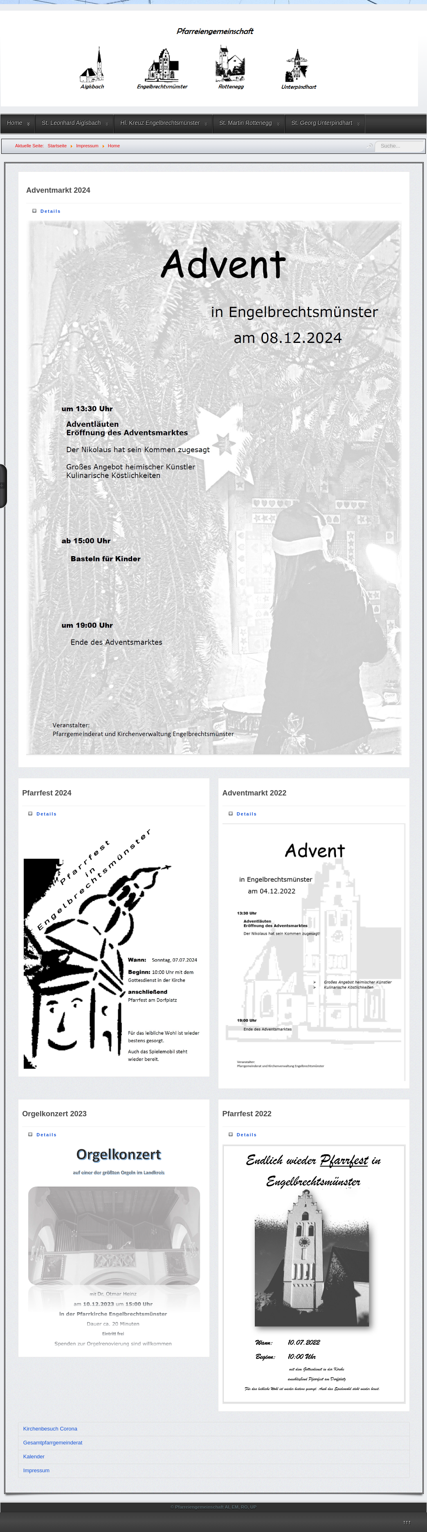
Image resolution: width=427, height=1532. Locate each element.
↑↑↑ (407, 1522)
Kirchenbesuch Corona (50, 1429)
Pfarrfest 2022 (247, 1114)
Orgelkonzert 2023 (54, 1114)
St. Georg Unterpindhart (322, 122)
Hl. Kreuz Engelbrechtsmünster (160, 122)
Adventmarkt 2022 (254, 793)
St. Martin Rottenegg (245, 122)
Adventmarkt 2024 (58, 190)
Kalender (34, 1456)
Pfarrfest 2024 (46, 793)
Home (14, 122)
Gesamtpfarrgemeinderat (53, 1443)
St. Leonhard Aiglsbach (71, 122)
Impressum (36, 1470)
